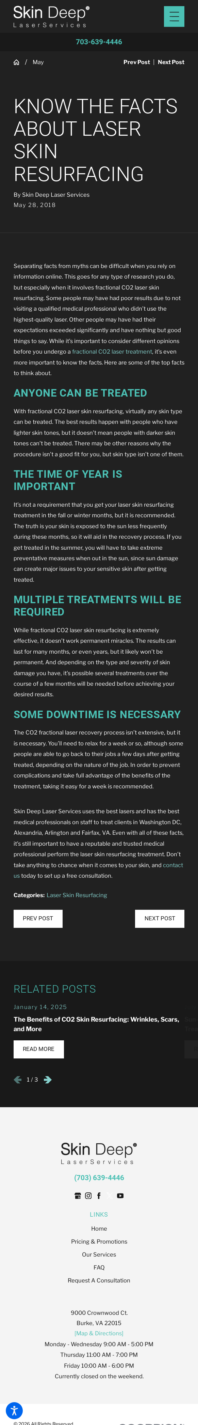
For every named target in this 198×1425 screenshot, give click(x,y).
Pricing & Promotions (99, 1241)
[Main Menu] (174, 16)
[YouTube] (120, 1195)
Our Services (99, 1254)
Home (99, 1228)
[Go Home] (19, 62)
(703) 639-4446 (99, 1178)
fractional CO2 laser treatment (112, 351)
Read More (38, 1049)
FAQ (99, 1267)
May (38, 62)
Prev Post (38, 918)
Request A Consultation (99, 1280)
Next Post (160, 918)
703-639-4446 (99, 42)
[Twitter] (109, 1195)
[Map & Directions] (99, 1333)
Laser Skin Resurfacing (77, 895)
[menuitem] (99, 1228)
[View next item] (48, 1080)
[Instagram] (88, 1195)
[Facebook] (99, 1195)
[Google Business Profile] (78, 1195)
